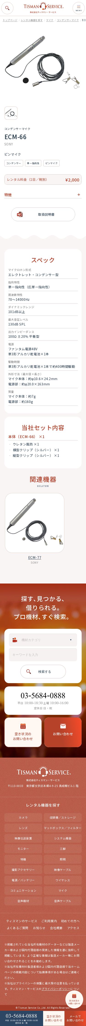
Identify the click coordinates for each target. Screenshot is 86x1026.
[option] (11, 113)
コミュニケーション (23, 891)
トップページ (10, 20)
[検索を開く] (7, 8)
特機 (23, 860)
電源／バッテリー (23, 880)
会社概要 (56, 928)
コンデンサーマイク (68, 20)
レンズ (23, 828)
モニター (23, 849)
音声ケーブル (62, 901)
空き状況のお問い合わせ (23, 732)
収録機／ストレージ (63, 818)
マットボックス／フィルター (62, 828)
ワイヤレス (62, 880)
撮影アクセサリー (23, 870)
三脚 (63, 849)
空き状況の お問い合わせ (53, 1018)
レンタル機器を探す (32, 20)
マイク (49, 20)
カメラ (23, 818)
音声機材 (23, 901)
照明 (63, 860)
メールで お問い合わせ (75, 1018)
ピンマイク (51, 163)
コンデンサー (13, 163)
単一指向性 (33, 163)
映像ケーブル (62, 870)
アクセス (73, 928)
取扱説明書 (46, 214)
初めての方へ (70, 921)
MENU (79, 8)
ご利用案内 (49, 921)
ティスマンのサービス (21, 921)
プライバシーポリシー (56, 989)
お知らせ (39, 928)
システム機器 (63, 839)
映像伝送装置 (23, 839)
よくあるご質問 (17, 928)
